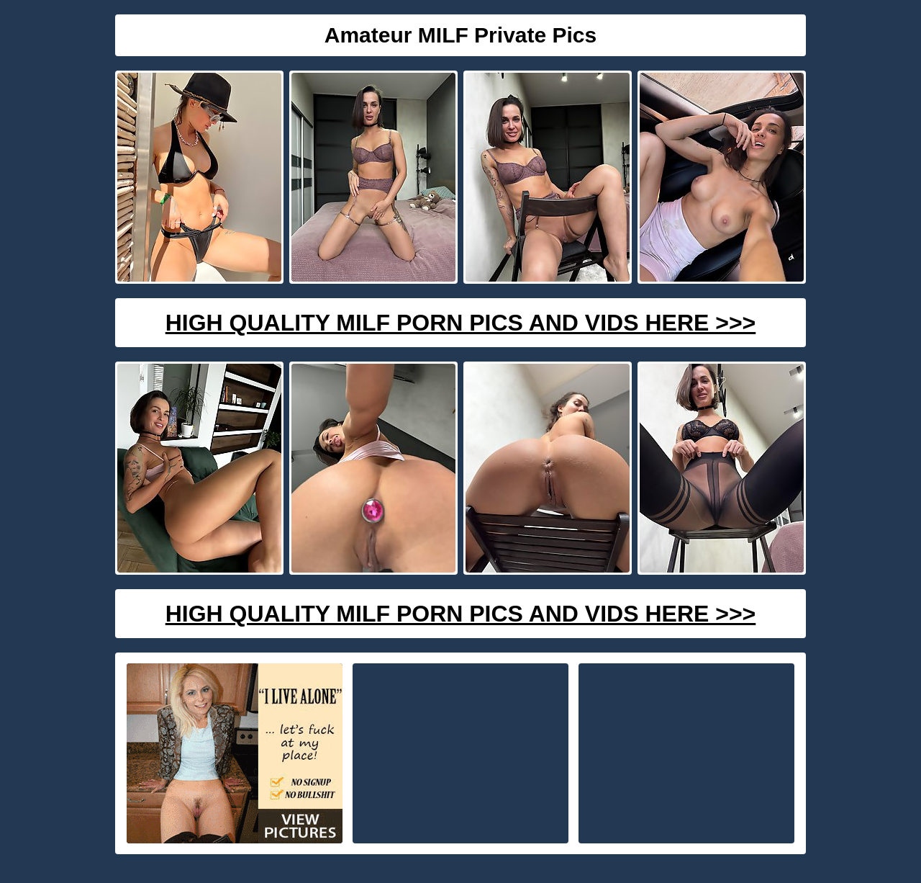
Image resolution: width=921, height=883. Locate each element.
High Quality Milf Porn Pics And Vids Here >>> (460, 323)
